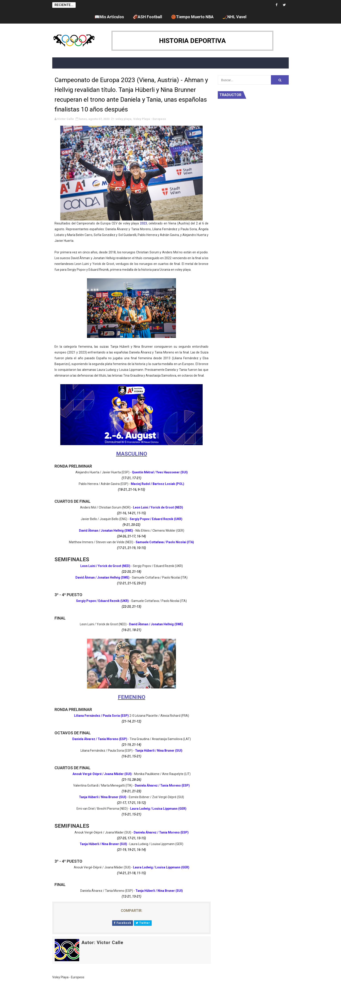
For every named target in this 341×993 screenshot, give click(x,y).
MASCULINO (131, 454)
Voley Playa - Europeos (149, 119)
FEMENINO (131, 697)
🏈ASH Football (147, 16)
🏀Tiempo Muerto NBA (192, 16)
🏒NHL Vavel (234, 16)
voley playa (123, 119)
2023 (143, 223)
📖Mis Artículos (109, 16)
